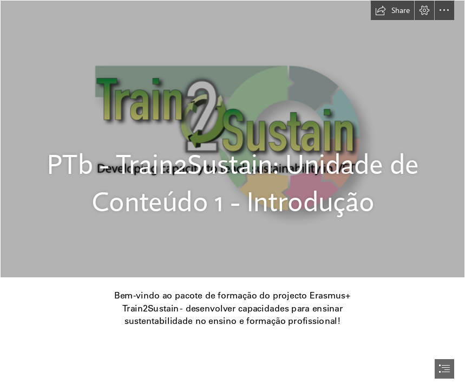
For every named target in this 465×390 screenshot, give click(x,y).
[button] (392, 10)
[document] (232, 195)
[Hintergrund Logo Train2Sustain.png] (232, 139)
